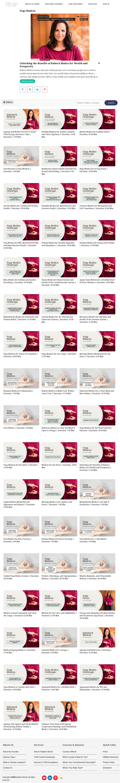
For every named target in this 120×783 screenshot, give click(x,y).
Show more (27, 81)
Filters (8, 102)
